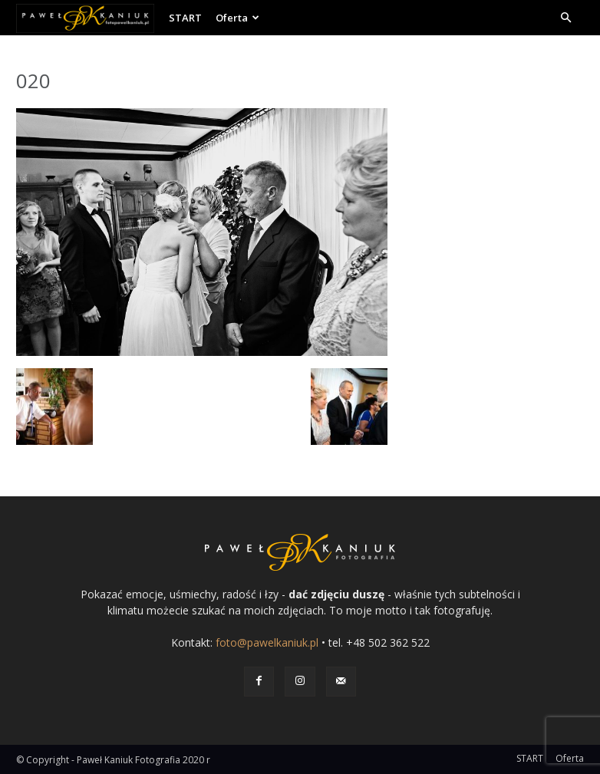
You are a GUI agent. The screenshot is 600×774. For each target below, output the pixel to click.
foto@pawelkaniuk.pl (267, 642)
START (185, 18)
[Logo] (89, 17)
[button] (565, 18)
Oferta (237, 18)
